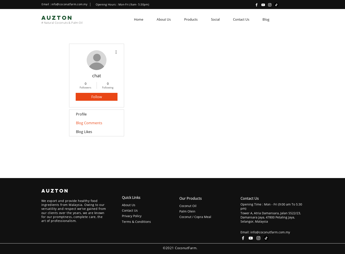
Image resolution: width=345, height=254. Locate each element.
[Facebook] (256, 5)
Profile (81, 114)
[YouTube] (263, 5)
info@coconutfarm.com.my (69, 4)
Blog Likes (84, 131)
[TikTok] (276, 5)
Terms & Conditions (136, 222)
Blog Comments (89, 123)
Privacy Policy (131, 216)
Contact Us (130, 210)
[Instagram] (270, 5)
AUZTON (56, 191)
